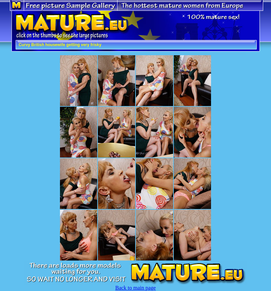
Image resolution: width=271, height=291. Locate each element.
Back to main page (135, 288)
